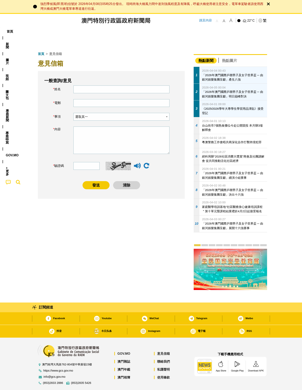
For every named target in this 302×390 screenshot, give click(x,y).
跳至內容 (205, 20)
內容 (57, 117)
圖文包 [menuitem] (101, 31)
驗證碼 (59, 153)
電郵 (57, 90)
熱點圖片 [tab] (229, 48)
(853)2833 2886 (53, 370)
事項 (57, 104)
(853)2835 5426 (81, 370)
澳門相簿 (123, 365)
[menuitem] (56, 31)
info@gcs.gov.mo (54, 364)
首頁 (41, 41)
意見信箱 (163, 341)
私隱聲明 (163, 357)
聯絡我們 (163, 349)
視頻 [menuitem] (86, 31)
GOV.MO (123, 341)
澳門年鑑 (123, 357)
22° (251, 20)
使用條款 (163, 365)
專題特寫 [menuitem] (140, 31)
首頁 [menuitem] (42, 31)
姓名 (57, 77)
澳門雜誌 (123, 349)
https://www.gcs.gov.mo (58, 358)
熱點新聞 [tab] (206, 48)
